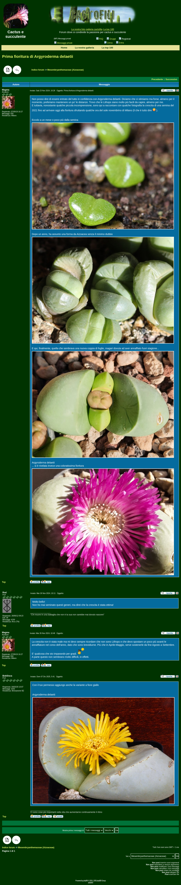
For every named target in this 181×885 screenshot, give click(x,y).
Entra (120, 43)
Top (4, 582)
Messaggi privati (63, 43)
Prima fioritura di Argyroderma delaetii (37, 56)
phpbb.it (90, 883)
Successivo (171, 79)
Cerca (108, 43)
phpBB (85, 881)
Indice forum (37, 70)
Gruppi (111, 39)
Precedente (157, 79)
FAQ (99, 39)
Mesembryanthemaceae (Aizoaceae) (65, 70)
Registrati (125, 39)
